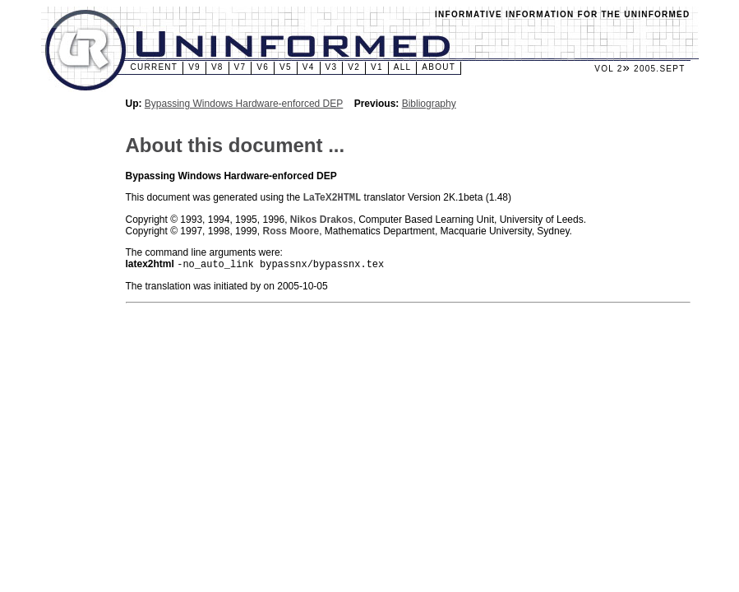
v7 (240, 67)
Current (154, 67)
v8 (217, 67)
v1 (377, 67)
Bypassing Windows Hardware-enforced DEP (244, 103)
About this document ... (235, 145)
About (438, 67)
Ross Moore (290, 232)
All (403, 67)
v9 (194, 67)
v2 (354, 67)
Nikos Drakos (321, 221)
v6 (262, 67)
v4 (309, 67)
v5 (285, 67)
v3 (332, 67)
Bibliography (429, 103)
